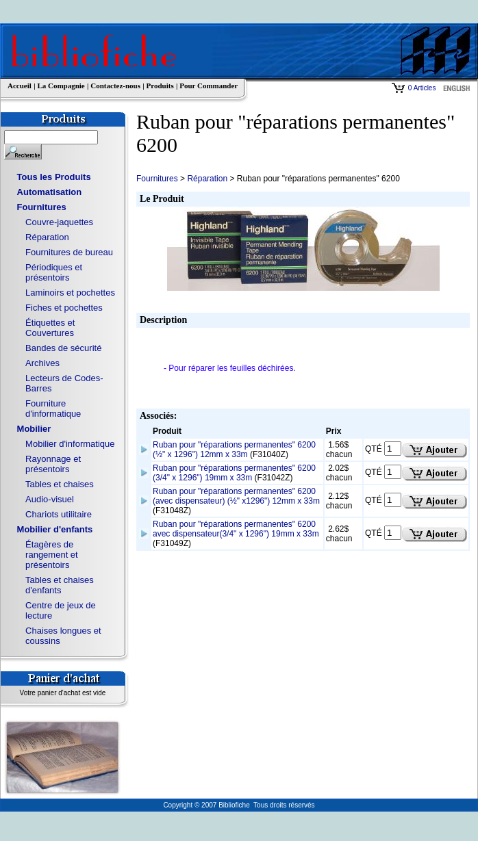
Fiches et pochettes (64, 307)
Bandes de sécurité (63, 348)
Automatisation (49, 192)
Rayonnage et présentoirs (53, 464)
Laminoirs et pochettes (70, 292)
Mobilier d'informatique (69, 444)
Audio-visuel (49, 499)
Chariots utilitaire (58, 514)
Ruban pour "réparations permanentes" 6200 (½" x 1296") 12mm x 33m (234, 449)
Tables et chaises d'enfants (59, 585)
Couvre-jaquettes (59, 222)
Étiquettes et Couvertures (50, 328)
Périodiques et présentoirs (53, 272)
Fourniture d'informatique (53, 408)
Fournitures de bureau (69, 252)
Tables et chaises (59, 484)
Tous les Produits (54, 177)
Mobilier (34, 429)
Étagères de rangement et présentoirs (51, 554)
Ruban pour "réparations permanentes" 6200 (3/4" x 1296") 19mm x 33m (234, 472)
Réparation (47, 237)
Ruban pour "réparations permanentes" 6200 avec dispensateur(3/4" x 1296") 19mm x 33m (236, 529)
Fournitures (41, 207)
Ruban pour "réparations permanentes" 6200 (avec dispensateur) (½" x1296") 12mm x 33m (236, 496)
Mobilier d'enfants (55, 529)
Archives (42, 363)
